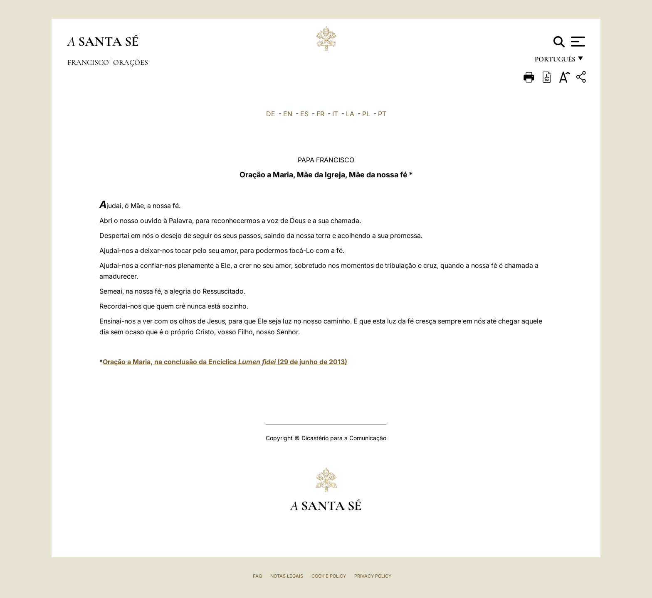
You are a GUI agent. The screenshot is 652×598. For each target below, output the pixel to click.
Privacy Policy (372, 576)
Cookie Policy (328, 576)
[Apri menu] (577, 41)
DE (270, 114)
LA (350, 114)
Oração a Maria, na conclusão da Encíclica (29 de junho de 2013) (225, 362)
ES (304, 114)
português (554, 61)
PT (382, 114)
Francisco (89, 62)
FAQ (257, 576)
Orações (130, 62)
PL (366, 114)
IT (335, 114)
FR (320, 114)
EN (287, 114)
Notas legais (286, 576)
